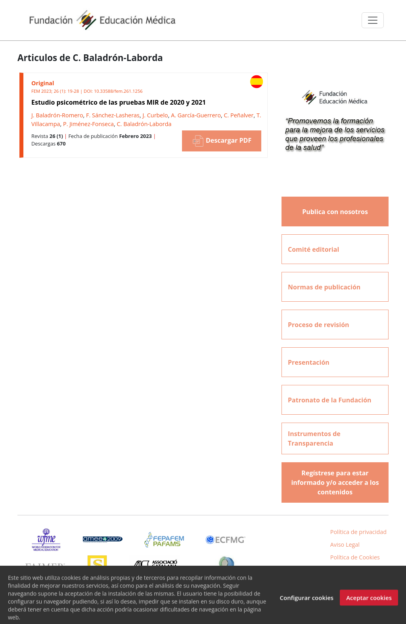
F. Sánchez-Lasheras (113, 115)
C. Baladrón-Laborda (144, 124)
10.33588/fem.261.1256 (118, 91)
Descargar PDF (221, 140)
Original (42, 83)
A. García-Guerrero (196, 115)
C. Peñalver (239, 115)
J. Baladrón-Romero (57, 115)
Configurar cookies (306, 603)
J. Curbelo (155, 115)
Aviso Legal (345, 544)
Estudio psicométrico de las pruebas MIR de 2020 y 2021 (118, 102)
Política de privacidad (358, 532)
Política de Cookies (355, 557)
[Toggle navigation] (373, 20)
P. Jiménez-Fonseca (88, 124)
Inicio (359, 569)
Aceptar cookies (369, 603)
